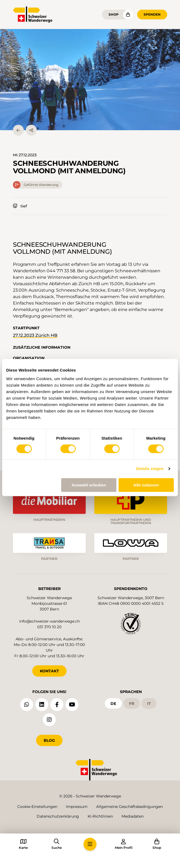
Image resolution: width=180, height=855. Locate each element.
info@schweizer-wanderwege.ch (49, 621)
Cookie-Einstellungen (37, 806)
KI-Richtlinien (100, 816)
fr (131, 703)
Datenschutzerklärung (58, 816)
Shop (114, 14)
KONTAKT (49, 671)
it (149, 703)
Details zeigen (149, 468)
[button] (90, 79)
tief (20, 206)
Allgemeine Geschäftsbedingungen (129, 806)
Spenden (152, 14)
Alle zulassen (146, 485)
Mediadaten (133, 816)
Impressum (77, 806)
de (113, 703)
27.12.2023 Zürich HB (35, 335)
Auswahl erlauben (88, 485)
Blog (49, 740)
